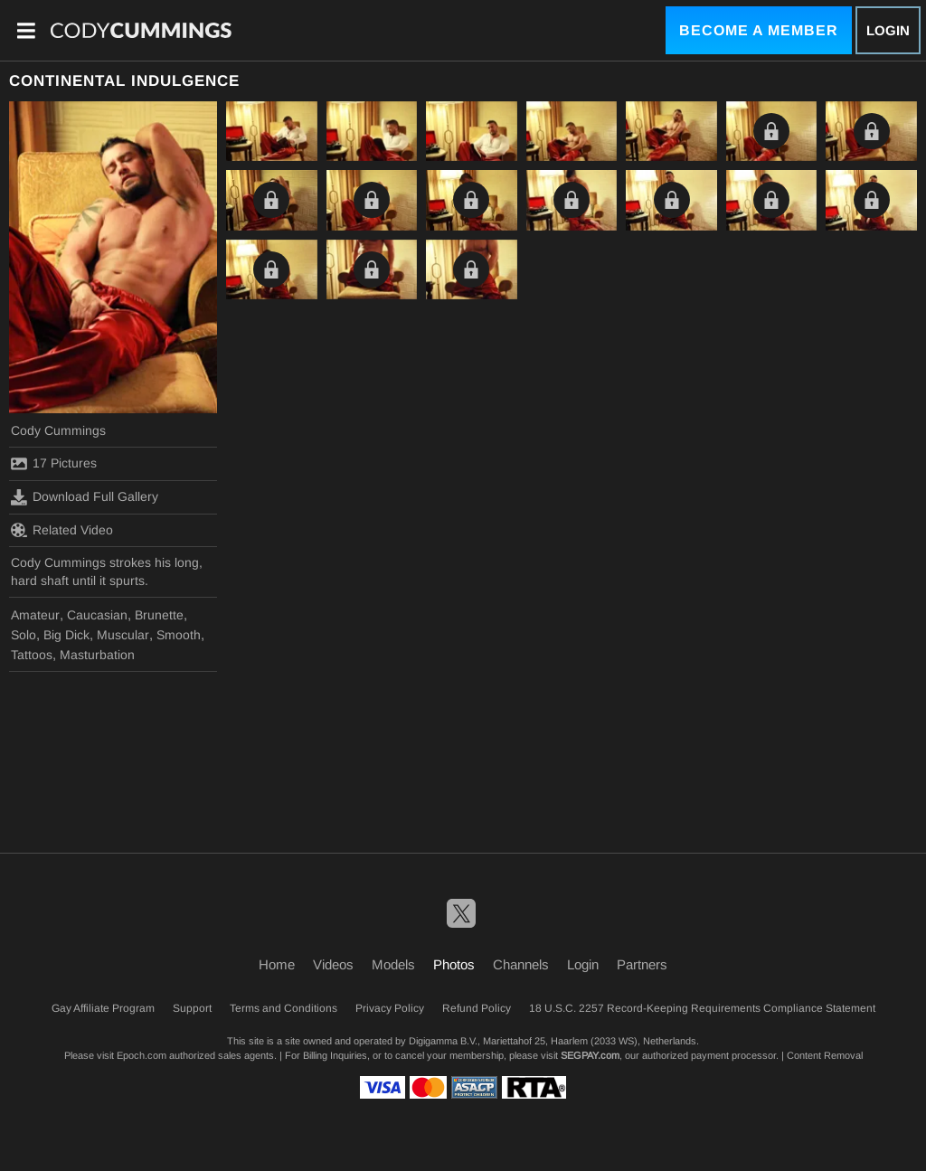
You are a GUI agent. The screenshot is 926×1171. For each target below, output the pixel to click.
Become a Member (758, 30)
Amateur (35, 615)
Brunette (159, 615)
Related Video (62, 530)
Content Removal (825, 1055)
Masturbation (97, 654)
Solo (23, 635)
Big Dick (66, 635)
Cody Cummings (58, 430)
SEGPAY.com (590, 1055)
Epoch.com (141, 1055)
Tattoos (31, 654)
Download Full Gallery (84, 497)
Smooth (178, 635)
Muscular (123, 635)
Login (888, 30)
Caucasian (97, 615)
